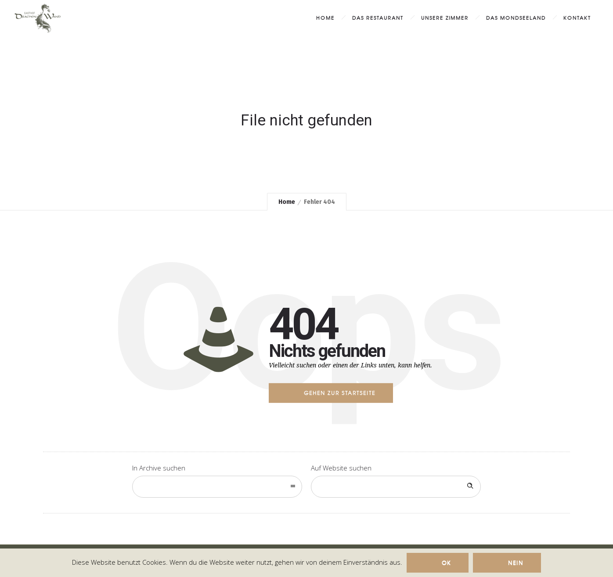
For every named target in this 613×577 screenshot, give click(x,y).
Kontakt (577, 17)
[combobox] (217, 487)
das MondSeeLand (516, 17)
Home (325, 17)
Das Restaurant (378, 17)
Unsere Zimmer (445, 17)
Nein (515, 562)
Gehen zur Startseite (339, 393)
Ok (446, 562)
